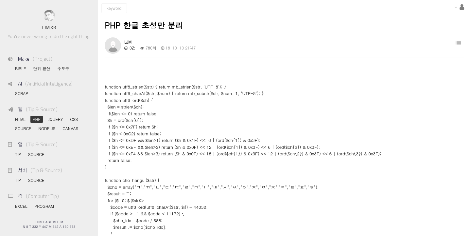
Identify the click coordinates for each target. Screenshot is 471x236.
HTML (20, 119)
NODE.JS (47, 128)
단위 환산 (41, 68)
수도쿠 (63, 68)
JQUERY (55, 119)
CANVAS (70, 128)
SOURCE (23, 128)
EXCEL (21, 206)
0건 (130, 47)
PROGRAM (44, 206)
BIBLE (20, 68)
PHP (37, 119)
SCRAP (21, 93)
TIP (18, 154)
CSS (74, 119)
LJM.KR (49, 27)
